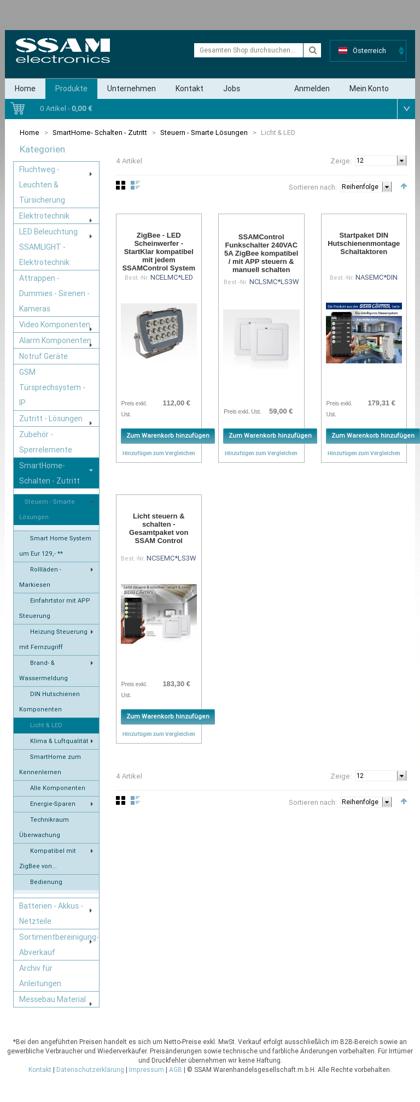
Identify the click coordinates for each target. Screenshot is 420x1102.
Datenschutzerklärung (90, 1070)
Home (25, 88)
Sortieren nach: (313, 187)
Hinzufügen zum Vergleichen (158, 453)
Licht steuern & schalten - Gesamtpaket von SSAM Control (158, 528)
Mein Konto (369, 88)
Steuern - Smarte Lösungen (204, 132)
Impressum (146, 1070)
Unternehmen (131, 88)
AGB (175, 1070)
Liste (135, 185)
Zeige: (341, 161)
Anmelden (312, 88)
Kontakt (189, 88)
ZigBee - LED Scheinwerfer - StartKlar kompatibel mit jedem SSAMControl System (158, 251)
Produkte (71, 88)
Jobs (231, 88)
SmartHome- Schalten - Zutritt (99, 132)
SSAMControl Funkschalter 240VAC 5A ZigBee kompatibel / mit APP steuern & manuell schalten (261, 253)
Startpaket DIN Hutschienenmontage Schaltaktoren (364, 243)
